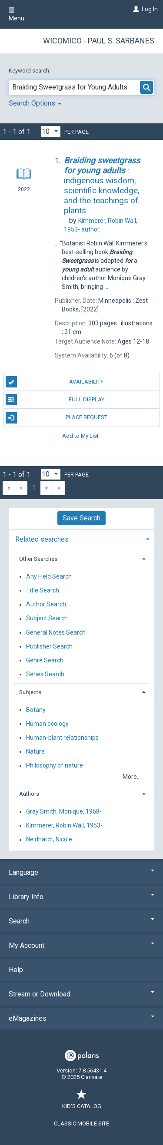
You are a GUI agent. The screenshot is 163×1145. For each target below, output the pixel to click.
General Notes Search (56, 632)
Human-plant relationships (62, 737)
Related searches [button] (42, 539)
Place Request (56, 418)
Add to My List (80, 436)
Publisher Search (49, 646)
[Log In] (135, 9)
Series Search (45, 674)
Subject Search (47, 618)
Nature (35, 751)
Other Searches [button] (38, 559)
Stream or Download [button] (81, 994)
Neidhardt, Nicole (49, 839)
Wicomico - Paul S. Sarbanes (98, 40)
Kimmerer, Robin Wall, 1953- (64, 825)
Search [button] (81, 921)
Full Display (55, 399)
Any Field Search (49, 576)
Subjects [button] (30, 692)
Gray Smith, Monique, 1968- (64, 811)
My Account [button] (81, 945)
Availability (55, 381)
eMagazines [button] (81, 1018)
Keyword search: (30, 70)
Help (16, 970)
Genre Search (44, 660)
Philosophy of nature (54, 765)
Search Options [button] (35, 103)
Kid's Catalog (81, 1101)
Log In (150, 9)
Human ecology (47, 723)
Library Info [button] (81, 897)
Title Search (42, 590)
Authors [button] (29, 794)
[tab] (81, 538)
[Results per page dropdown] (50, 131)
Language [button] (81, 872)
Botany (36, 709)
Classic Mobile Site (81, 1123)
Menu (16, 14)
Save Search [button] (81, 518)
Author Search (46, 604)
